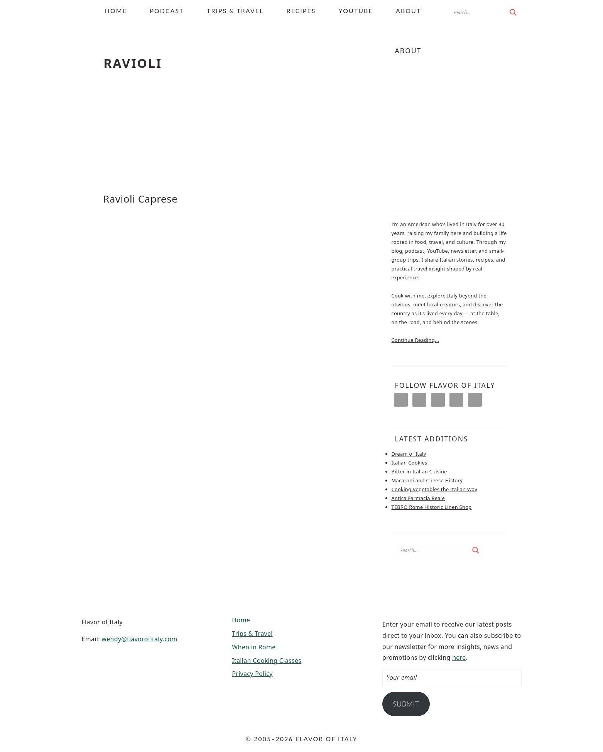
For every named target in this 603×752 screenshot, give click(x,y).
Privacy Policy (252, 673)
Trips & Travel (252, 633)
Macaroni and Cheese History (427, 480)
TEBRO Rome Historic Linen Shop (432, 507)
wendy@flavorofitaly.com (139, 639)
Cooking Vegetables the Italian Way (435, 489)
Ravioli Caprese (140, 199)
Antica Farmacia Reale (418, 498)
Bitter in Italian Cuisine (419, 471)
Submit (406, 704)
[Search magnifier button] (513, 12)
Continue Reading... (415, 339)
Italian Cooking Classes (266, 660)
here (459, 657)
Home (241, 620)
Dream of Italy (409, 453)
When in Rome (253, 647)
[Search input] (479, 12)
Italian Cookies (409, 462)
